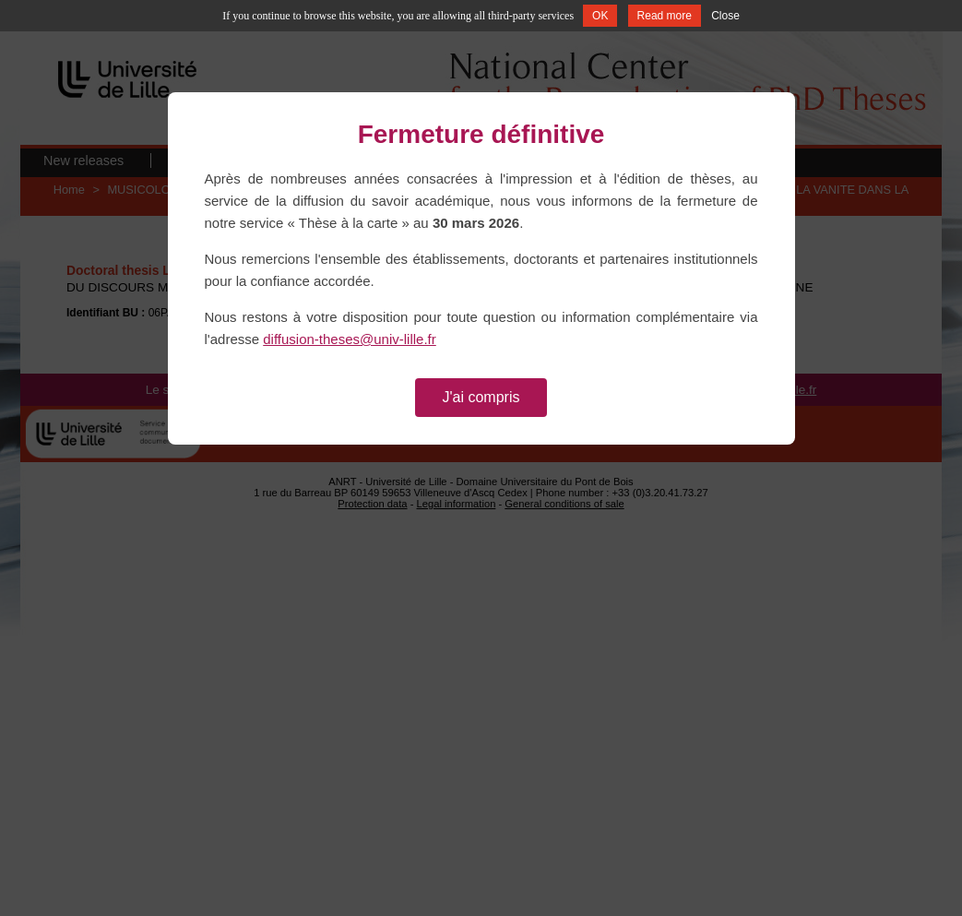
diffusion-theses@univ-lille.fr (349, 339)
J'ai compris (481, 397)
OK (600, 15)
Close (725, 15)
